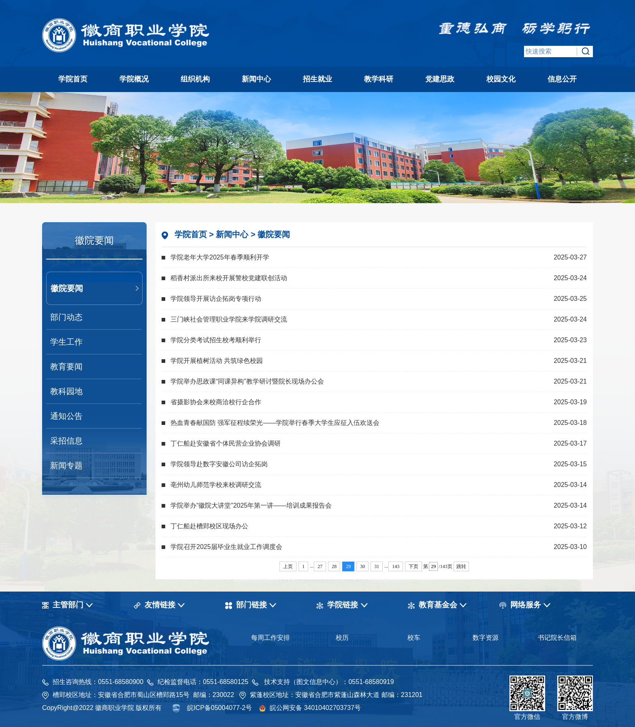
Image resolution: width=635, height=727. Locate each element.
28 (334, 566)
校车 (413, 637)
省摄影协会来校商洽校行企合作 (215, 402)
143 (395, 566)
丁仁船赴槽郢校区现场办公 (209, 526)
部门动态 (66, 317)
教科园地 (66, 391)
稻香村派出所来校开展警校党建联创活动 (228, 278)
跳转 (461, 566)
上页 (288, 566)
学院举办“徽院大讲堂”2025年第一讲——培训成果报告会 (251, 505)
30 (362, 566)
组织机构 (195, 79)
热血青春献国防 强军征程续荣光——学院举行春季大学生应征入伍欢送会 (274, 422)
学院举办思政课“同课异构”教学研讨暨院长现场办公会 (247, 381)
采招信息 (66, 440)
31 (376, 566)
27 (320, 566)
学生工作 (66, 341)
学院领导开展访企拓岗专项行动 (215, 298)
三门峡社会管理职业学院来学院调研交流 (228, 319)
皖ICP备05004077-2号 (219, 707)
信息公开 (562, 79)
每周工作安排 (270, 637)
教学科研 (378, 79)
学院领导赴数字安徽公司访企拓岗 (219, 464)
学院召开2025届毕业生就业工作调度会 (226, 546)
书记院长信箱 (557, 637)
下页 (413, 566)
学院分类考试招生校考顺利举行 (215, 340)
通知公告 (66, 416)
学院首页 (72, 79)
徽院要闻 (67, 288)
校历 (342, 637)
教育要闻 (66, 366)
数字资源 (486, 637)
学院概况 (134, 79)
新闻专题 (66, 465)
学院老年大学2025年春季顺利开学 (219, 257)
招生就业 (317, 79)
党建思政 (439, 79)
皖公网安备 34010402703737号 (315, 707)
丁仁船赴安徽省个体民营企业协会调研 (225, 443)
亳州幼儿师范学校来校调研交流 (215, 484)
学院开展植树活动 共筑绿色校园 (216, 360)
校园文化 (501, 79)
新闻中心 (256, 79)
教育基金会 (438, 604)
